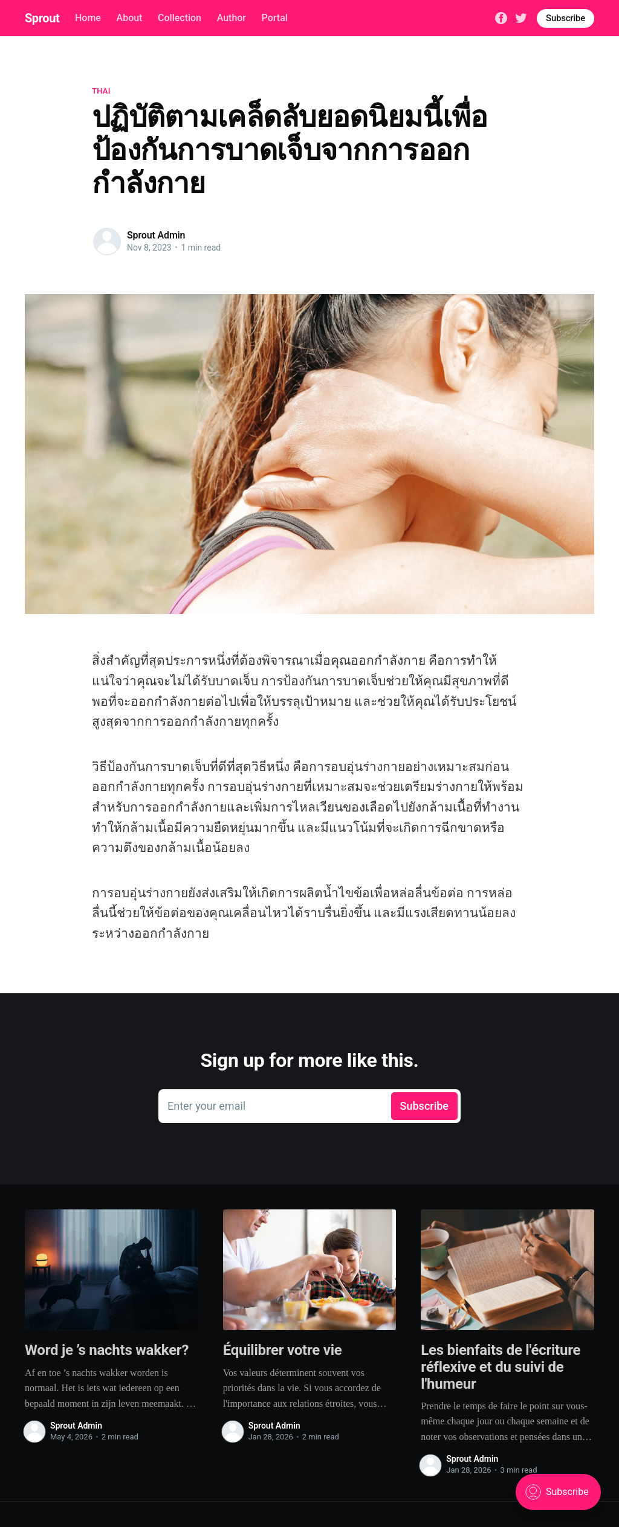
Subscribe (565, 18)
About (130, 18)
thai (101, 90)
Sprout (42, 18)
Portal (275, 18)
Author (231, 18)
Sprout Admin (156, 235)
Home (88, 18)
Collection (179, 18)
